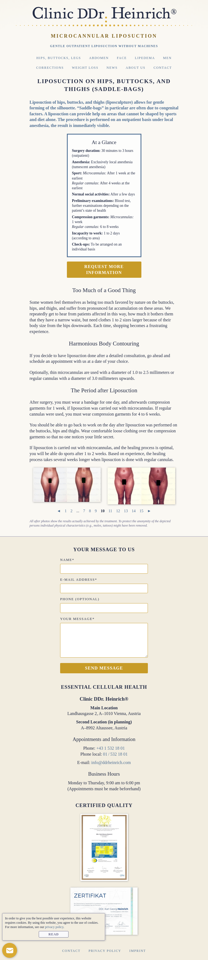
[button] (9, 950)
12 (118, 511)
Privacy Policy (105, 951)
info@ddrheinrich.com (111, 762)
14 (133, 511)
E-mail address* (78, 580)
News (112, 68)
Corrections (50, 68)
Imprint (137, 951)
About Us (135, 68)
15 (141, 511)
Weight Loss (85, 68)
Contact (163, 68)
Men (167, 58)
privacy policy (54, 927)
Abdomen (99, 58)
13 (126, 511)
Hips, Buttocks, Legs (58, 58)
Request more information (103, 269)
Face (122, 58)
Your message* (77, 619)
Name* (67, 560)
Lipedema (145, 58)
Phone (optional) (79, 599)
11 (110, 511)
